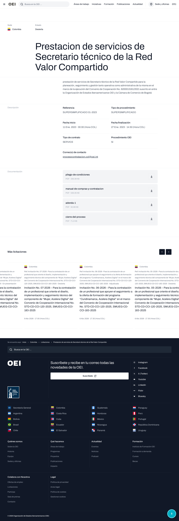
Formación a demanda (141, 451)
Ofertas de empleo (15, 482)
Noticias (95, 451)
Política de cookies (58, 492)
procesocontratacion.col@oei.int (80, 156)
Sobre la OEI (13, 447)
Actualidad (138, 4)
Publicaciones (123, 4)
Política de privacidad (59, 482)
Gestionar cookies (58, 497)
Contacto (11, 502)
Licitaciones (45, 342)
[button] (162, 252)
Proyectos (55, 456)
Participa (11, 492)
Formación (109, 4)
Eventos (95, 447)
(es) (174, 4)
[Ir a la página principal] (12, 4)
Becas (135, 461)
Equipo (11, 456)
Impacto (54, 466)
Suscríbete (90, 376)
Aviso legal (55, 487)
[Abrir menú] (4, 4)
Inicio (24, 342)
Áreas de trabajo (81, 4)
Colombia (33, 342)
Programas (55, 451)
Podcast (95, 456)
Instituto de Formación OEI (143, 447)
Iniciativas (96, 4)
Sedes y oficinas (14, 461)
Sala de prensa (14, 497)
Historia (11, 451)
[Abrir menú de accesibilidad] (171, 513)
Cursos (135, 456)
